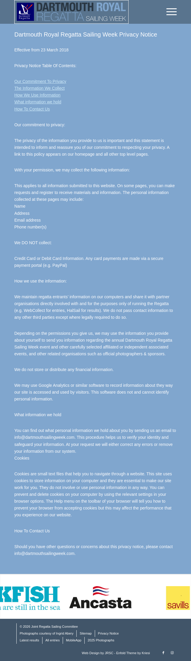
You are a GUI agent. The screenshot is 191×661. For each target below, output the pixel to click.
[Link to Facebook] (163, 652)
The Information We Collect (39, 88)
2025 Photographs (101, 640)
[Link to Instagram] (172, 652)
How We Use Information (37, 95)
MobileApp (73, 640)
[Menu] (168, 12)
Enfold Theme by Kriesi (133, 653)
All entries (52, 640)
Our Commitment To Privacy (40, 81)
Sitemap (85, 633)
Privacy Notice (108, 633)
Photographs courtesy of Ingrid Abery (46, 633)
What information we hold (37, 102)
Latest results (29, 640)
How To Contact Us (32, 109)
